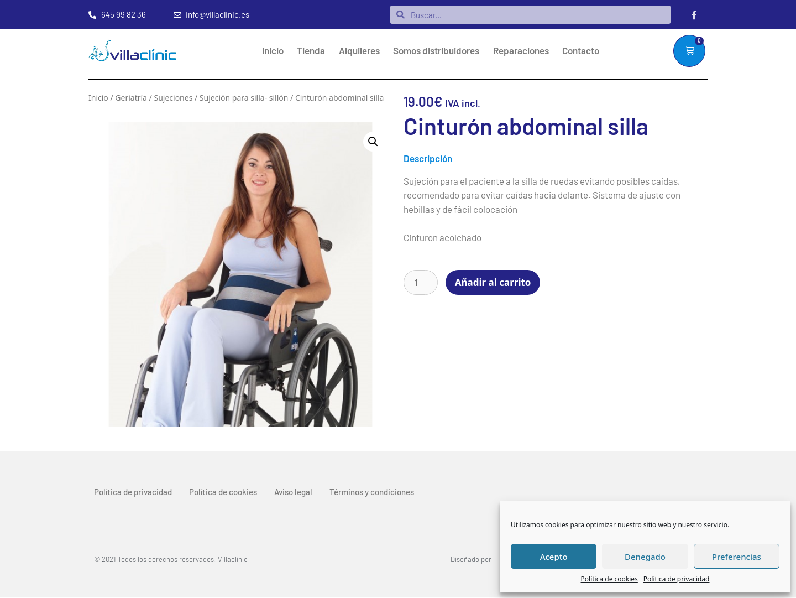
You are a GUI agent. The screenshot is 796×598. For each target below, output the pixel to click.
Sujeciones (173, 98)
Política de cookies (609, 579)
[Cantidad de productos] (421, 283)
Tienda (311, 50)
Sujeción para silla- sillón (244, 98)
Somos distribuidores (436, 50)
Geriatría (131, 98)
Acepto (554, 556)
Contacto (580, 50)
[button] (373, 142)
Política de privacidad (676, 579)
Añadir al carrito (493, 283)
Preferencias (736, 556)
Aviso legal (293, 492)
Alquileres (359, 50)
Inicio (273, 50)
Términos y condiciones (371, 492)
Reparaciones (521, 50)
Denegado (645, 556)
